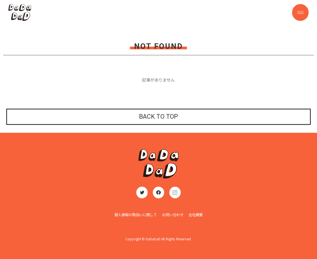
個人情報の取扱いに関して (135, 214)
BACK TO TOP (158, 116)
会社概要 (196, 214)
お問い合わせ (172, 214)
